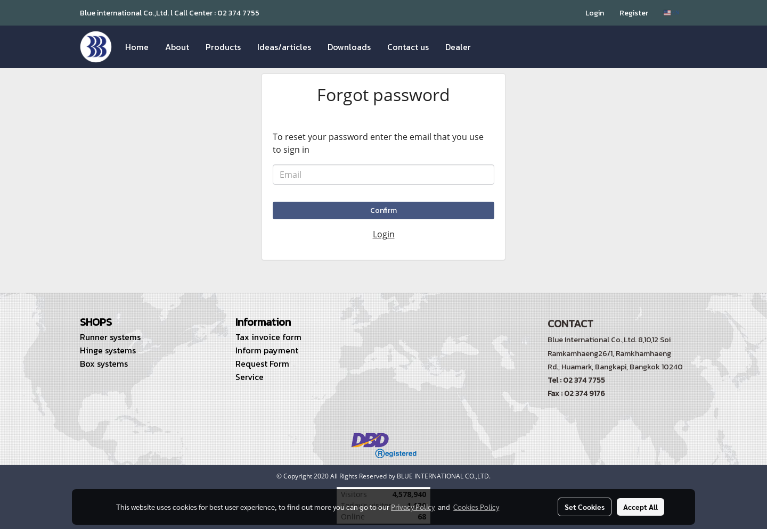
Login (594, 13)
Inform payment (266, 350)
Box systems (104, 363)
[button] (488, 47)
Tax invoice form (268, 336)
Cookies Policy (476, 506)
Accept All (640, 506)
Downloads (349, 46)
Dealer (458, 46)
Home (137, 46)
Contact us (408, 46)
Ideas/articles (284, 46)
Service (249, 376)
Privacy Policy (413, 506)
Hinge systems (108, 350)
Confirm (383, 210)
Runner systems (110, 336)
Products (223, 46)
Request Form (262, 363)
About (177, 46)
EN (671, 12)
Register (633, 13)
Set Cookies (585, 506)
